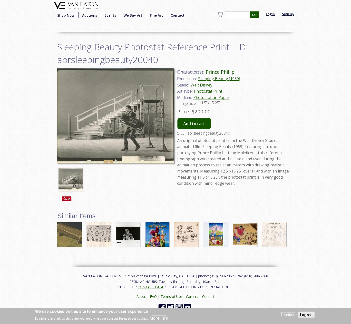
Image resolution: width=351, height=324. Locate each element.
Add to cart (194, 123)
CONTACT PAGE (151, 287)
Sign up (288, 14)
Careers (192, 296)
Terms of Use (171, 296)
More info (159, 318)
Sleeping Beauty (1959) (219, 78)
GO (254, 15)
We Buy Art (133, 15)
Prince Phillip (220, 72)
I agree (306, 315)
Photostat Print (208, 91)
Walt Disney (201, 85)
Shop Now (66, 15)
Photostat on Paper (211, 97)
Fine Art (156, 15)
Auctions (89, 15)
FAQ (153, 296)
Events (110, 15)
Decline (288, 315)
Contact (178, 15)
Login (270, 14)
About (141, 296)
